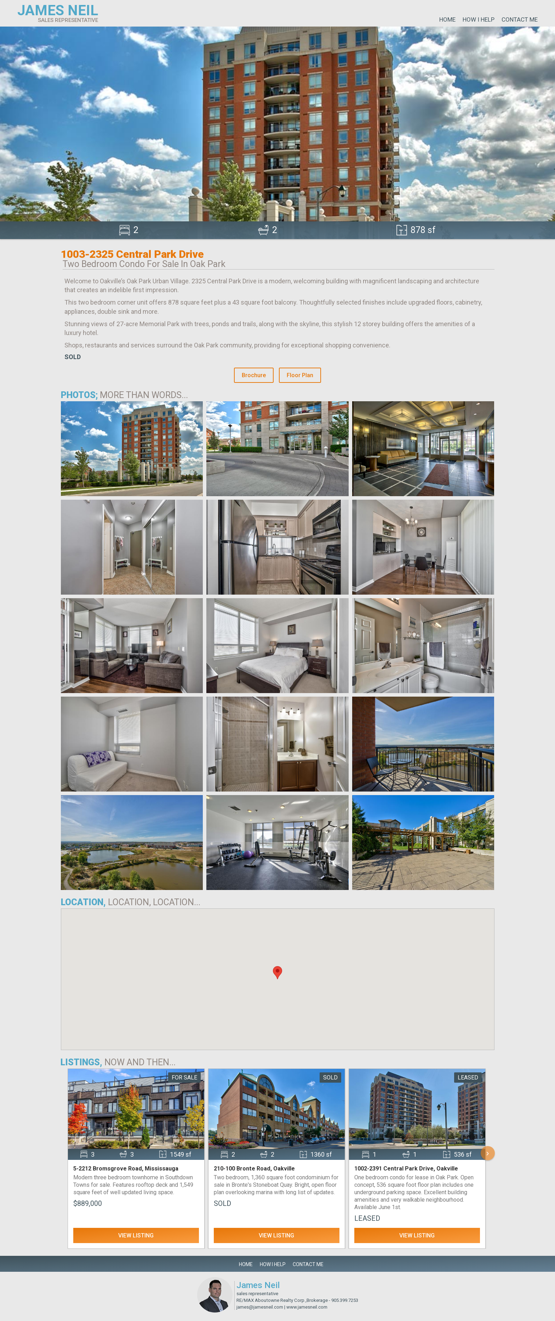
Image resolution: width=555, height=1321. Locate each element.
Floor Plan (300, 375)
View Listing (136, 1235)
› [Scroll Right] (487, 1153)
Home (447, 19)
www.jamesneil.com (306, 1307)
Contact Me (520, 19)
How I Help (478, 19)
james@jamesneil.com (259, 1307)
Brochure (254, 375)
